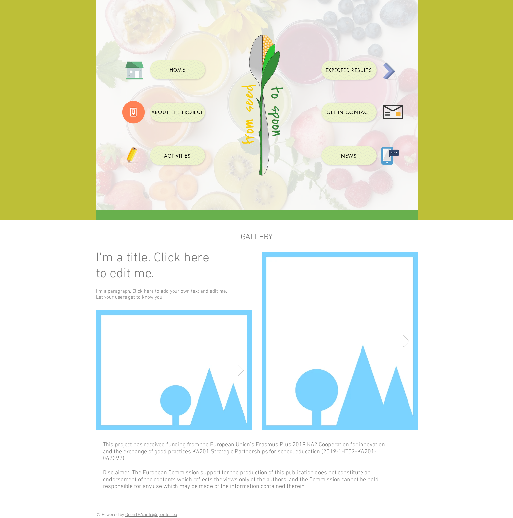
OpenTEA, (135, 515)
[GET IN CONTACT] (349, 112)
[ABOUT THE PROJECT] (177, 112)
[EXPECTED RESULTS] (349, 70)
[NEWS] (349, 155)
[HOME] (177, 69)
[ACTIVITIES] (177, 155)
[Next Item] (241, 370)
